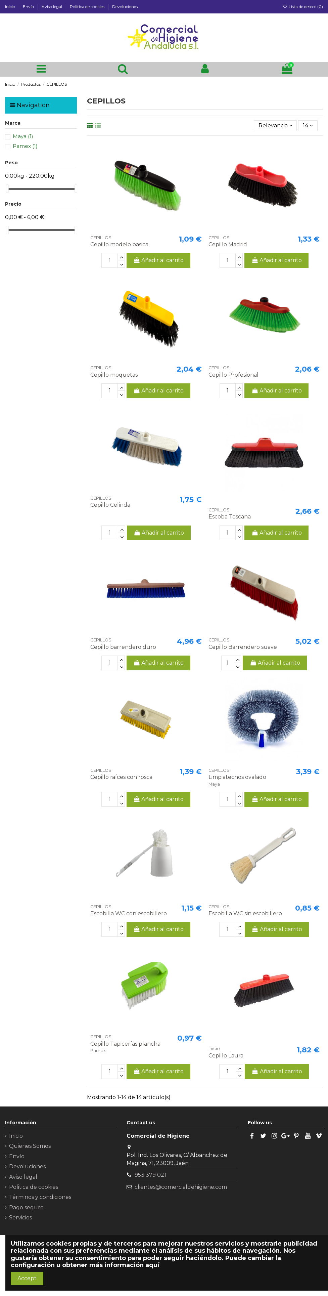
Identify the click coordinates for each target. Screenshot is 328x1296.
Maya (23, 136)
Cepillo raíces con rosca (121, 777)
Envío (29, 6)
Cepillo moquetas (114, 375)
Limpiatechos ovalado (237, 777)
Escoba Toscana (229, 516)
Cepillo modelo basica (119, 244)
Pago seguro (26, 1207)
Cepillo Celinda (110, 505)
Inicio (10, 6)
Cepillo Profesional (233, 375)
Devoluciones (125, 6)
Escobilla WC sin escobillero (245, 913)
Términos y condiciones (40, 1197)
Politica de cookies (87, 6)
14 (308, 125)
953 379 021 (150, 1175)
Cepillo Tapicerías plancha (125, 1044)
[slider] (7, 188)
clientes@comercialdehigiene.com (181, 1187)
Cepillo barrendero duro (123, 647)
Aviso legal (52, 6)
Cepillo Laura (225, 1055)
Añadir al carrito (158, 260)
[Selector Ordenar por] (275, 125)
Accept (27, 1278)
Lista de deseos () (303, 6)
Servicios (20, 1217)
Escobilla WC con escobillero (128, 913)
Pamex (25, 146)
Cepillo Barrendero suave (242, 647)
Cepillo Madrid (227, 244)
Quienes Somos (30, 1146)
